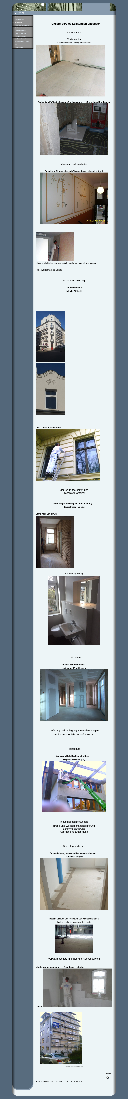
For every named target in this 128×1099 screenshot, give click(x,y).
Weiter (109, 1073)
